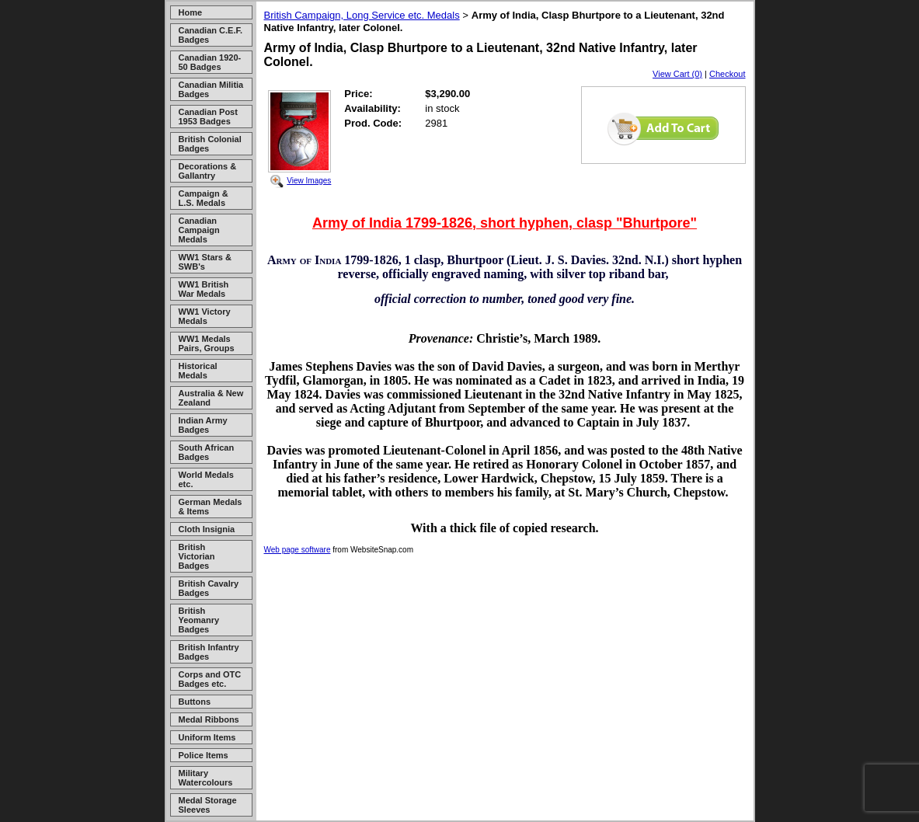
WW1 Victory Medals (205, 316)
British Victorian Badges (197, 556)
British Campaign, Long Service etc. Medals (362, 15)
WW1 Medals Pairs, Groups (207, 343)
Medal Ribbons (209, 719)
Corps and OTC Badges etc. (210, 679)
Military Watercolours (206, 777)
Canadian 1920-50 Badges (210, 62)
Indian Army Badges (203, 425)
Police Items (203, 755)
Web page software (297, 549)
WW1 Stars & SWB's (205, 262)
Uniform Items (207, 737)
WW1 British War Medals (204, 289)
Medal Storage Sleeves (208, 805)
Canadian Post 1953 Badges (208, 116)
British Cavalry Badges (209, 588)
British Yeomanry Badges (199, 620)
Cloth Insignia (207, 529)
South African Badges (207, 452)
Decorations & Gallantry (208, 171)
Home (191, 12)
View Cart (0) (677, 73)
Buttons (195, 701)
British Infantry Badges (209, 652)
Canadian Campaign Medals (199, 230)
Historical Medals (198, 370)
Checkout (727, 73)
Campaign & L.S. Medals (203, 198)
